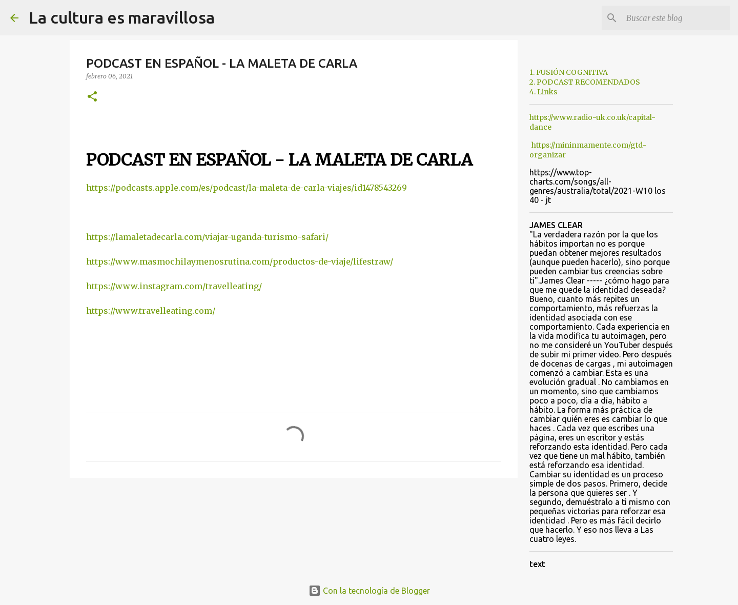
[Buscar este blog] (676, 18)
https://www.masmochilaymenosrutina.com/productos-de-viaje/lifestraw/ (239, 261)
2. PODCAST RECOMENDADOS (584, 82)
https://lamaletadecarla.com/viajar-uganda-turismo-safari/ (207, 237)
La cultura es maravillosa (122, 17)
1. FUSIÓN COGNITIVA (568, 72)
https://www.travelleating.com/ (150, 311)
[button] (92, 97)
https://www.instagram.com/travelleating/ (174, 286)
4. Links (543, 91)
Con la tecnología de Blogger (369, 590)
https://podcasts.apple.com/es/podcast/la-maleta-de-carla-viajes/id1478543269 (246, 188)
